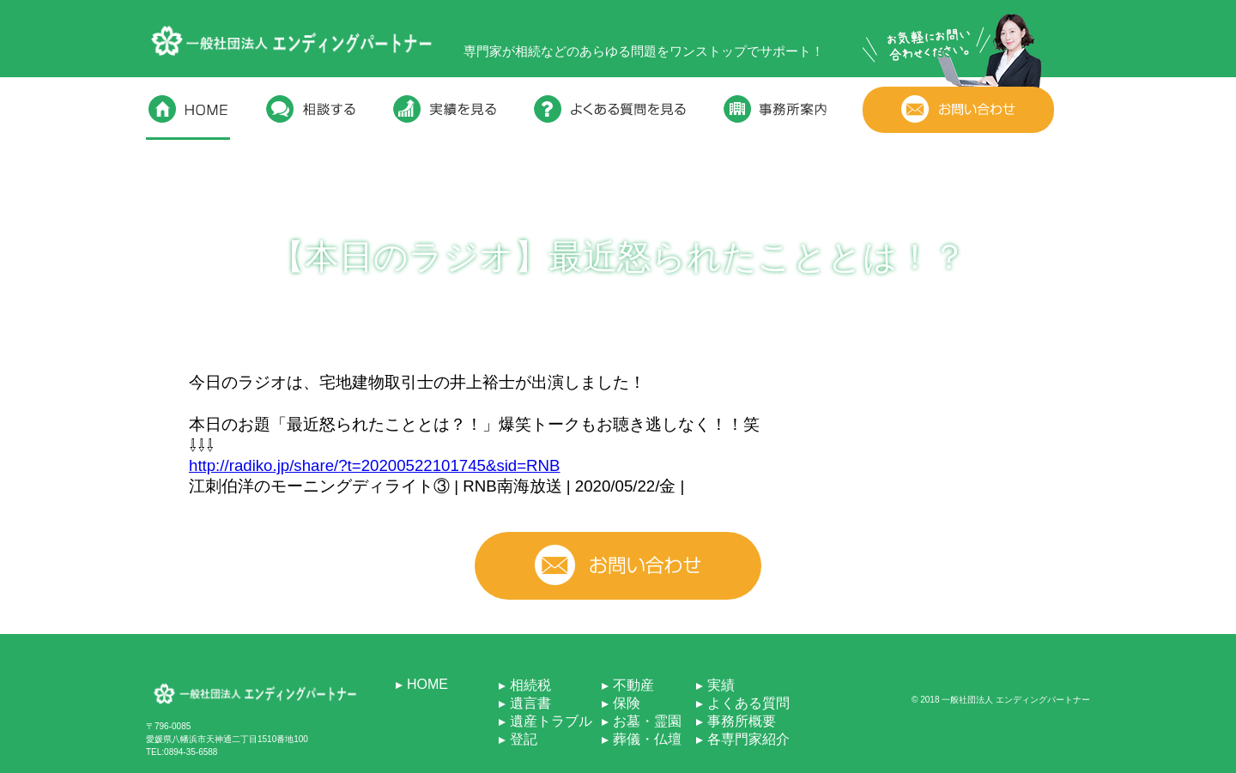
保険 (626, 703)
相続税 (530, 685)
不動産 (633, 685)
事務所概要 (741, 721)
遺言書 (530, 703)
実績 (721, 685)
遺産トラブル (551, 721)
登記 (523, 739)
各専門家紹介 (748, 739)
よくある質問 (748, 703)
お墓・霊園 (647, 721)
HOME (427, 684)
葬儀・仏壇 (647, 739)
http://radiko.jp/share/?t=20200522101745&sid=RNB (374, 465)
